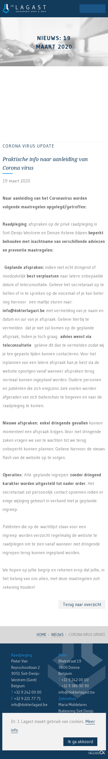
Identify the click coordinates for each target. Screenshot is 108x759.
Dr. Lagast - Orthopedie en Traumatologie (24, 8)
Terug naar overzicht (82, 604)
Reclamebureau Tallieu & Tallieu (96, 750)
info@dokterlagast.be (29, 704)
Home (41, 634)
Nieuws (57, 634)
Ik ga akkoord (80, 741)
